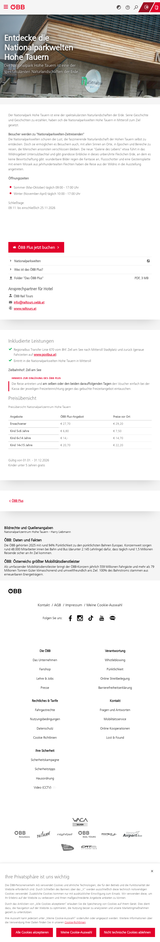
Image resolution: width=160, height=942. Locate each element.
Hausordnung (45, 778)
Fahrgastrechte (45, 710)
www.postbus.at (45, 355)
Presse (45, 688)
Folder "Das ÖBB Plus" (82, 278)
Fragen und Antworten (115, 710)
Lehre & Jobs (45, 678)
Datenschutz (45, 728)
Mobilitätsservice (115, 719)
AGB (57, 605)
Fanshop (45, 669)
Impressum (73, 605)
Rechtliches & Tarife (45, 701)
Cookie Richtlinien (45, 738)
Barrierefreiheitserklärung (115, 688)
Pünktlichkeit (115, 669)
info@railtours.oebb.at (29, 302)
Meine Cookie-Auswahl (76, 932)
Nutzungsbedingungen (45, 719)
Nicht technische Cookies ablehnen (127, 932)
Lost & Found (115, 738)
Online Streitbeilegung (115, 678)
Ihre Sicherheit (44, 751)
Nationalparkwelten (82, 261)
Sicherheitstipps (45, 769)
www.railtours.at (25, 309)
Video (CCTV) (45, 787)
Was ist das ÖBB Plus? (28, 270)
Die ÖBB (45, 651)
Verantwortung (115, 651)
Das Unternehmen (45, 660)
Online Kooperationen (115, 728)
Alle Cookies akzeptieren (32, 932)
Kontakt (44, 605)
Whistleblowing (115, 660)
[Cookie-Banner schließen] (152, 871)
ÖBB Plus (15, 501)
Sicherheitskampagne (45, 760)
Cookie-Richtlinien (75, 922)
